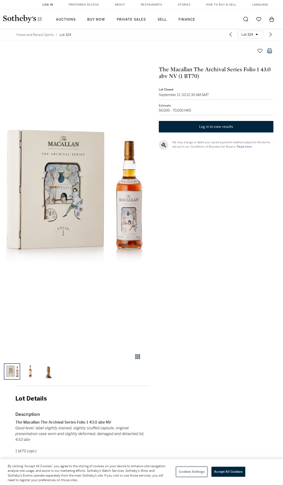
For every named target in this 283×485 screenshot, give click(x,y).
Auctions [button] (66, 20)
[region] (141, 472)
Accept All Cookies (228, 472)
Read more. (244, 147)
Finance (186, 20)
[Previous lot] (230, 34)
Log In (48, 4)
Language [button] (260, 4)
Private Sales (131, 20)
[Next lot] (270, 34)
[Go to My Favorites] (258, 19)
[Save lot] (260, 51)
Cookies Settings (192, 472)
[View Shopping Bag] (272, 19)
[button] (74, 195)
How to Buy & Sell (221, 4)
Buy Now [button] (96, 20)
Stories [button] (184, 4)
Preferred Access (84, 4)
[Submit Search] (245, 19)
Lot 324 (65, 35)
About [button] (120, 4)
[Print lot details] (269, 51)
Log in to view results (216, 127)
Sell (162, 20)
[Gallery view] (138, 356)
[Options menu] (250, 34)
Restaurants (151, 4)
